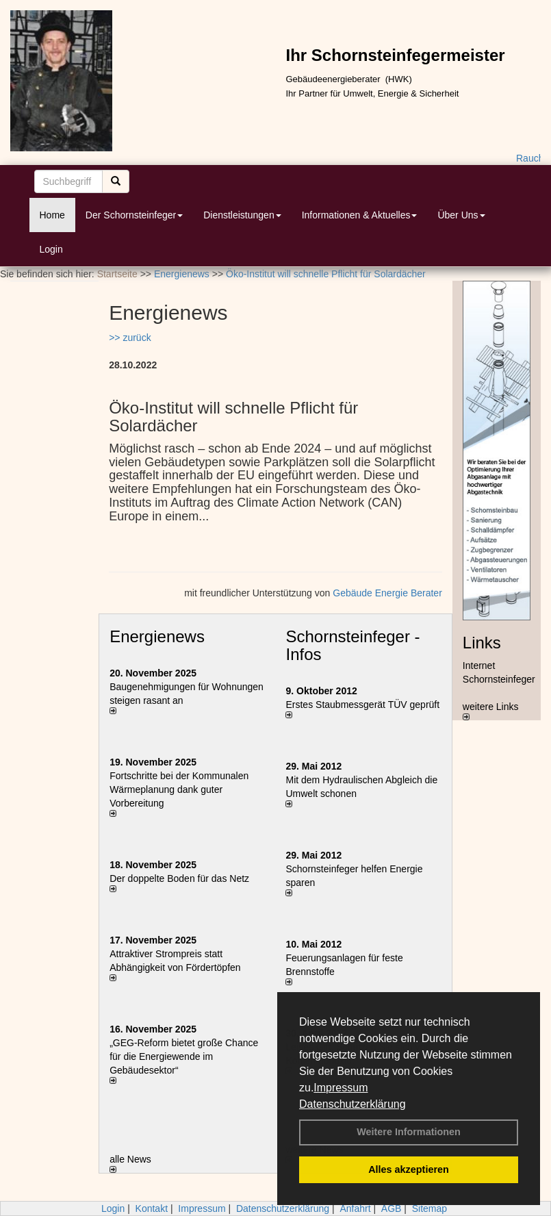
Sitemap (429, 1208)
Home (52, 215)
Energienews (157, 636)
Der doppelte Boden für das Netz (179, 878)
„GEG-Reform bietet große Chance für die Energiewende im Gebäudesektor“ (184, 1056)
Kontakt (152, 1208)
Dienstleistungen (242, 215)
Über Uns (461, 215)
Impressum (340, 1087)
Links (482, 642)
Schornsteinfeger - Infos (352, 645)
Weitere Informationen (409, 1131)
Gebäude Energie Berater (387, 592)
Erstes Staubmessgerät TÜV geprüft (362, 704)
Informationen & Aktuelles (360, 215)
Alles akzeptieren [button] (408, 1169)
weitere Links (491, 710)
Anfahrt (354, 1208)
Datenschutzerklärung (352, 1104)
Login (51, 249)
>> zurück (130, 337)
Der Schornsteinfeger (134, 215)
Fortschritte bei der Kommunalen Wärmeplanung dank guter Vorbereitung (179, 789)
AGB (391, 1208)
